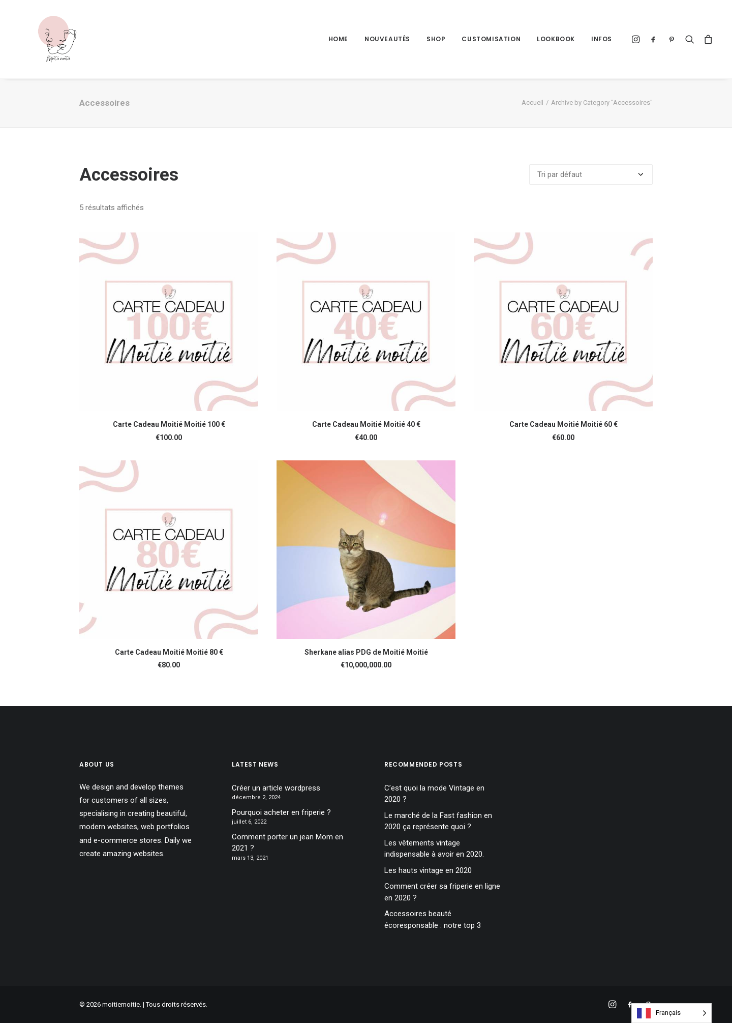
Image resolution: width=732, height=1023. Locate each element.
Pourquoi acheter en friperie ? (281, 812)
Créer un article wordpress (276, 788)
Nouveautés (387, 39)
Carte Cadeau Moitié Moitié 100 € (169, 424)
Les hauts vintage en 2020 (428, 870)
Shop (435, 39)
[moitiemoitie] (46, 39)
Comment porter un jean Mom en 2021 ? (287, 842)
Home (338, 39)
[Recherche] (690, 39)
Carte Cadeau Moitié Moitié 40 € (366, 424)
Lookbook (556, 39)
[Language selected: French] (671, 1013)
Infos (601, 39)
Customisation (491, 39)
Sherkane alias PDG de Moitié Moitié (366, 652)
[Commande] (591, 174)
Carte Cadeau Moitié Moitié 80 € (169, 652)
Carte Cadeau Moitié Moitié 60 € (563, 424)
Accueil (532, 102)
